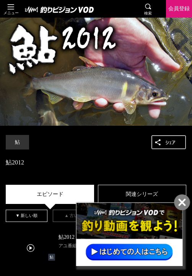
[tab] (50, 194)
